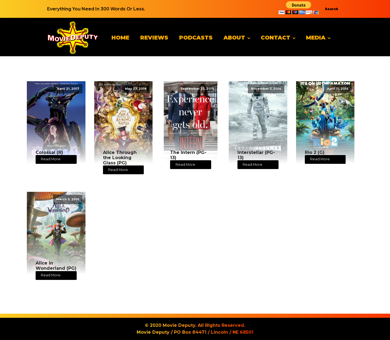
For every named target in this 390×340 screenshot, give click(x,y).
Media (315, 37)
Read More (51, 159)
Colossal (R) (49, 152)
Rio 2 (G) (315, 152)
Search (331, 9)
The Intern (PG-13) (188, 155)
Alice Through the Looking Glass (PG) (120, 157)
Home (120, 37)
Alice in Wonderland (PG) (56, 265)
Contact (275, 37)
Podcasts (196, 37)
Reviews (154, 37)
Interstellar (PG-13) (256, 155)
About (234, 37)
